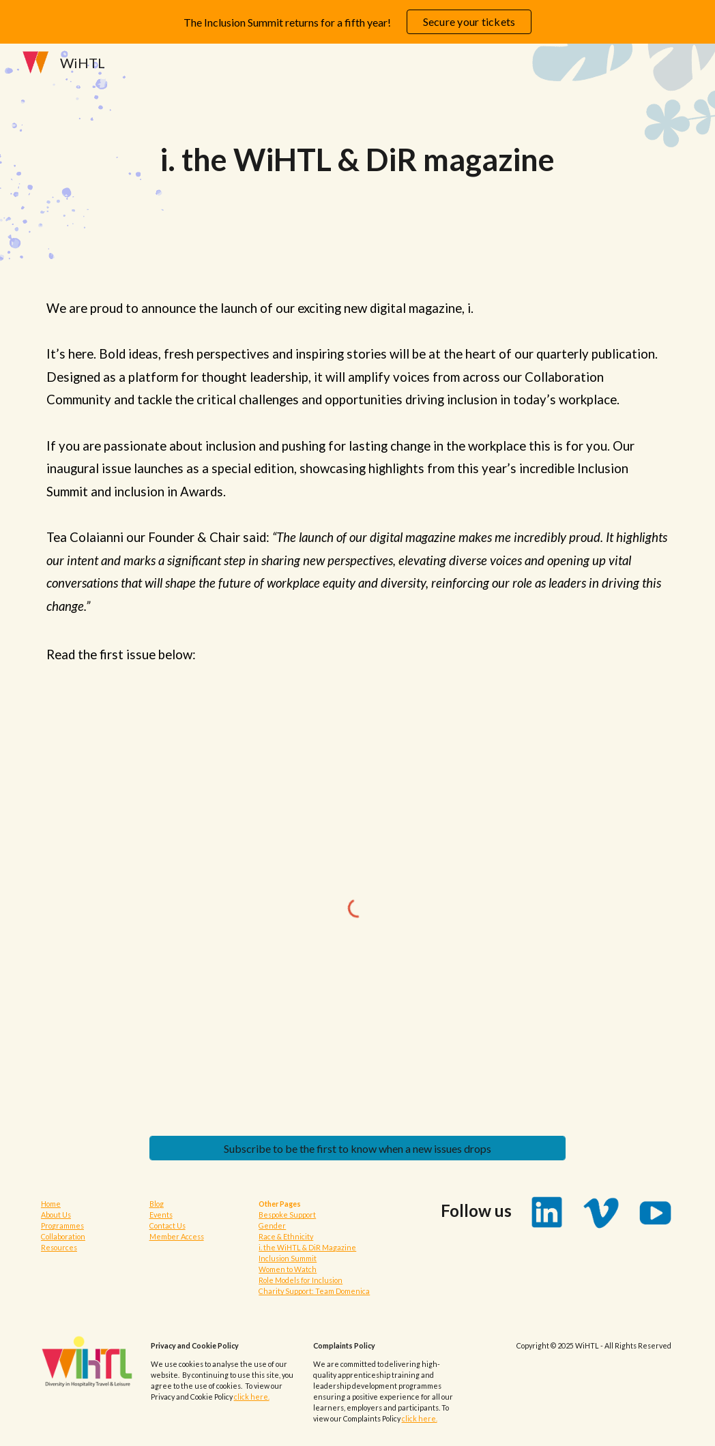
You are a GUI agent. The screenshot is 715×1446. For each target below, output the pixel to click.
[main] (357, 160)
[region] (357, 22)
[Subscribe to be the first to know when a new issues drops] (358, 1148)
